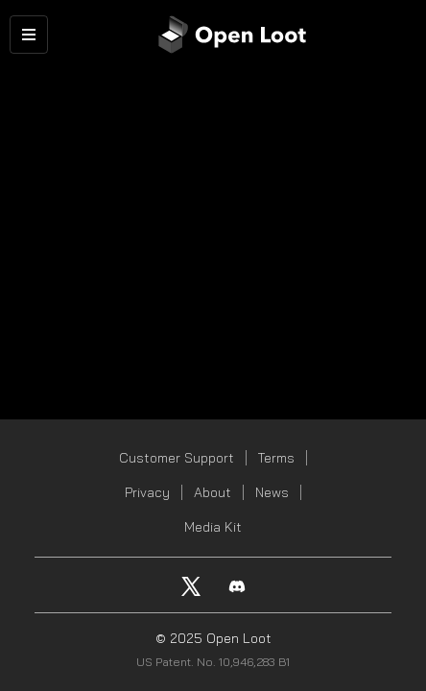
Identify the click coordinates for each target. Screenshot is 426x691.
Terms (276, 457)
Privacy (147, 492)
